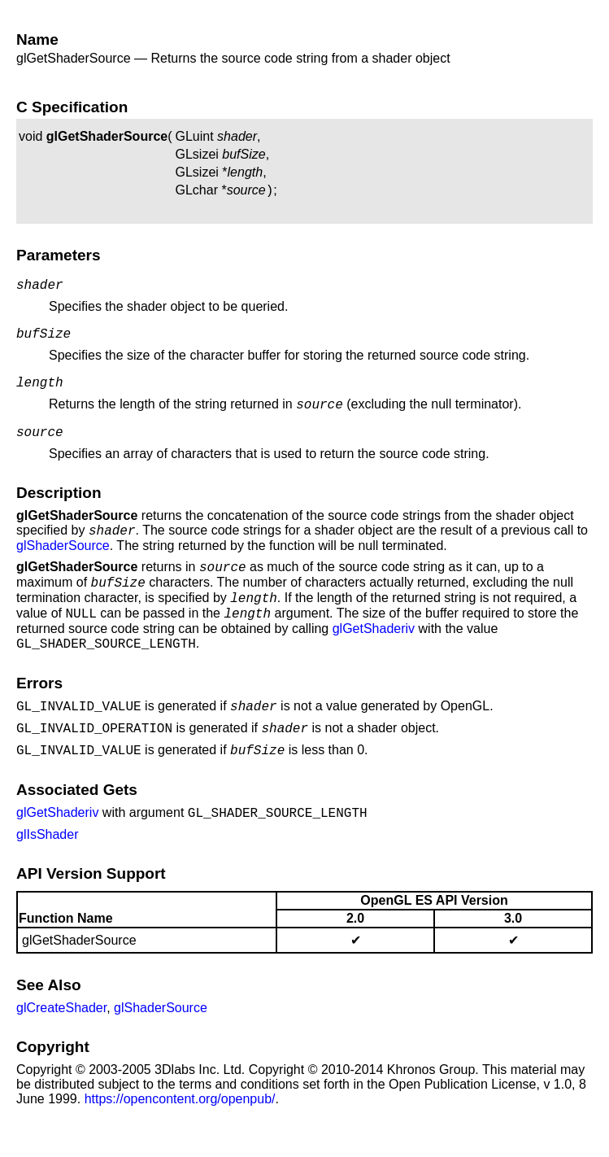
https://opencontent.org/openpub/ (180, 1133)
